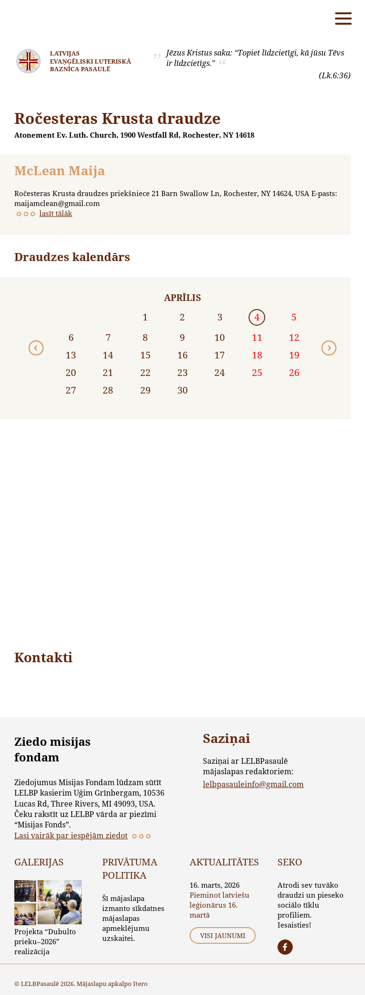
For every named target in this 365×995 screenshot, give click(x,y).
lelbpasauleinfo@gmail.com (253, 784)
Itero (140, 983)
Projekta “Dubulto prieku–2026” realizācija (45, 941)
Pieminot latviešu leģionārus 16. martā (220, 905)
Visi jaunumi (222, 935)
